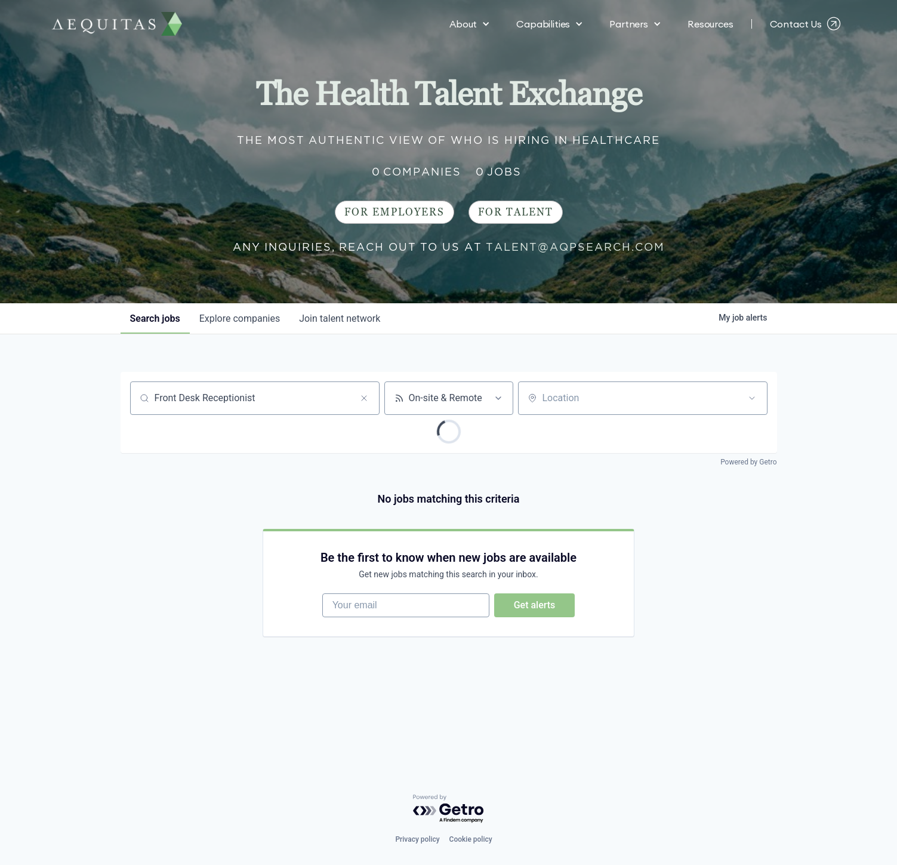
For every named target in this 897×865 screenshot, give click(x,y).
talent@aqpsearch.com (575, 247)
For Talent (515, 212)
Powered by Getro (748, 462)
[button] (469, 24)
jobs (155, 318)
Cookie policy (470, 839)
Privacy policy (417, 839)
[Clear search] (364, 398)
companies (239, 318)
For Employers (394, 212)
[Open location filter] (752, 398)
